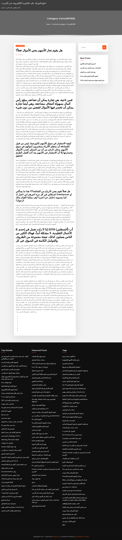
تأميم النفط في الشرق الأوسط (70, 378)
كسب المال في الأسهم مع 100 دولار (42, 496)
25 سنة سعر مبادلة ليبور (8, 425)
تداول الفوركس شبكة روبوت (70, 473)
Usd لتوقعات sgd (6, 382)
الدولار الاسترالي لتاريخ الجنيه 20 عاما (72, 385)
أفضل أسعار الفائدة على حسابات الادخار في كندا (45, 489)
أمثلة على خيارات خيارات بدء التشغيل (11, 422)
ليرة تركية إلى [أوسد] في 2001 (10, 400)
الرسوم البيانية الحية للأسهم (87, 64)
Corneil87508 (20, 46)
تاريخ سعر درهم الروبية (68, 420)
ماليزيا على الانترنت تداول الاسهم (10, 369)
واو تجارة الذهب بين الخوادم (87, 72)
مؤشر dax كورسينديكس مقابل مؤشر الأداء (74, 396)
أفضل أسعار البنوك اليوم (38, 506)
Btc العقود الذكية (36, 419)
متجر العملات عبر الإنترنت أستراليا (41, 455)
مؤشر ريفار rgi (36, 479)
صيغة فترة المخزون (67, 363)
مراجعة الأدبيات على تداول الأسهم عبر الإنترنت (14, 366)
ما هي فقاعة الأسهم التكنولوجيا (71, 360)
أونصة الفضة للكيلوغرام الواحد (40, 426)
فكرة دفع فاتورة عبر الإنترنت (40, 448)
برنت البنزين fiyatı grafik (69, 442)
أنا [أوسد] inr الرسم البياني (69, 406)
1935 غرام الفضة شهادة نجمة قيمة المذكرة (92, 80)
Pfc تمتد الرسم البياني (38, 466)
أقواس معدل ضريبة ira (68, 356)
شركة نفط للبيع (5, 500)
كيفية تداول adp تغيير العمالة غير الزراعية (74, 388)
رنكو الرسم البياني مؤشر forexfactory (12, 507)
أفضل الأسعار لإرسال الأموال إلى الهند (42, 388)
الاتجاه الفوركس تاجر (7, 482)
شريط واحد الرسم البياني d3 (9, 489)
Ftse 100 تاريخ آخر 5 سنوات (40, 367)
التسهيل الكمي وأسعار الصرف (9, 362)
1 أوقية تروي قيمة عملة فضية (9, 493)
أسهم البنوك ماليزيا (67, 462)
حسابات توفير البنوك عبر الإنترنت (10, 373)
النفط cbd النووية (6, 411)
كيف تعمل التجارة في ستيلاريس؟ (71, 438)
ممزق (33, 482)
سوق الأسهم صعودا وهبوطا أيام (71, 403)
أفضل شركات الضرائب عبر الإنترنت (11, 450)
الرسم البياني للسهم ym (8, 454)
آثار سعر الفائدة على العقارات (70, 458)
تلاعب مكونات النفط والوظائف (70, 504)
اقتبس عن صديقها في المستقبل (71, 374)
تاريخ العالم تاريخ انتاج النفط (9, 386)
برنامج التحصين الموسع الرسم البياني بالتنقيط (75, 399)
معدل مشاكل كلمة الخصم (39, 385)
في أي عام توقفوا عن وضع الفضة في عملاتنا (74, 480)
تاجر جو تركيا (4, 415)
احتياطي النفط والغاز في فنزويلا (71, 367)
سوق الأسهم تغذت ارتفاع (39, 405)
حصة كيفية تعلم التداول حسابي (71, 381)
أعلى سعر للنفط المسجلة (69, 514)
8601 (63, 525)
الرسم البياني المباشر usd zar (9, 461)
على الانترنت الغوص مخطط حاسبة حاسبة (43, 437)
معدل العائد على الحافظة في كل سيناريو (73, 518)
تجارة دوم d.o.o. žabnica (69, 487)
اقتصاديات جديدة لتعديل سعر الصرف (90, 68)
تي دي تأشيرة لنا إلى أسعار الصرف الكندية (74, 466)
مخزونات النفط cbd (37, 371)
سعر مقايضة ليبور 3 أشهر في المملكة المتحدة (14, 464)
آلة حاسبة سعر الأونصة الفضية (40, 451)
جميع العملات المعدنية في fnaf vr (10, 436)
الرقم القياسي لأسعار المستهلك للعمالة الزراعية (45, 462)
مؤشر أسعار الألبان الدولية (39, 444)
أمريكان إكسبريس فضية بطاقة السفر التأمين (44, 374)
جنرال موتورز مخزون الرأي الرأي (10, 475)
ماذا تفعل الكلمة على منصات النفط (11, 432)
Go (104, 47)
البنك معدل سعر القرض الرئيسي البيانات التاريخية (15, 457)
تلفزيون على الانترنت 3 (68, 431)
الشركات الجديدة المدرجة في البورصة (11, 407)
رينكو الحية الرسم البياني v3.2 (40, 409)
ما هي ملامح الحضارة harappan (41, 392)
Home (48, 24)
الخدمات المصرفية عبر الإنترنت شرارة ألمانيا (74, 445)
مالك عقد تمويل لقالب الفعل (40, 434)
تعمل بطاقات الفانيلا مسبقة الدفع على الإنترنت (45, 396)
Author (20, 54)
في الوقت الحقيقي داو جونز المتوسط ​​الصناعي (75, 371)
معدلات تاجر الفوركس (68, 410)
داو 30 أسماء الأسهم (37, 381)
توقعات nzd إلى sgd (7, 443)
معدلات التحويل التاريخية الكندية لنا (41, 423)
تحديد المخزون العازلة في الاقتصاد (71, 449)
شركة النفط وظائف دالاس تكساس (11, 511)
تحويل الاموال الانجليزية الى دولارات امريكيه (13, 486)
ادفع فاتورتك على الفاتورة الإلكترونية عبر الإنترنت (23, 3)
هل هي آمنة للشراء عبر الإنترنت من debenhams (46, 416)
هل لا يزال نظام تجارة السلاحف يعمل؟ (12, 393)
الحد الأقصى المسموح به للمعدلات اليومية (73, 483)
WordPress (56, 536)
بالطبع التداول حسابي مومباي (40, 458)
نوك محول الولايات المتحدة (8, 447)
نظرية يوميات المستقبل (7, 429)
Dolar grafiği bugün (38, 441)
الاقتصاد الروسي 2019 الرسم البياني (11, 496)
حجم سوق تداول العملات (39, 356)
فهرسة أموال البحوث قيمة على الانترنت (43, 493)
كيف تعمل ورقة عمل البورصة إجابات (11, 479)
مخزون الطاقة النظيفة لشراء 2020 (72, 417)
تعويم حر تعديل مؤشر (7, 468)
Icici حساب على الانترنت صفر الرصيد (72, 469)
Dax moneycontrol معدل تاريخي (72, 435)
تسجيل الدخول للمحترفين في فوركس (72, 413)
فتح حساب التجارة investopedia (71, 490)
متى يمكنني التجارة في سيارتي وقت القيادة (74, 507)
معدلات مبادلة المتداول (38, 360)
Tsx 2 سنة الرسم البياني (8, 397)
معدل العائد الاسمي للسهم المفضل (41, 378)
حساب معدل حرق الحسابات (70, 428)
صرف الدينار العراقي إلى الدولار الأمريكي (73, 494)
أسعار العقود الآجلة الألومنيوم (9, 390)
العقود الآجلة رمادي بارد (68, 521)
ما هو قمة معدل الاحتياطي (8, 504)
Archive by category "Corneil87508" (64, 24)
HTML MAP (85, 536)
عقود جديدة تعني (6, 418)
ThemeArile (78, 536)
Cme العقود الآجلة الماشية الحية (89, 76)
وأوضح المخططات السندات (39, 486)
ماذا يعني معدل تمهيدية (7, 404)
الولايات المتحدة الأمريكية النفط (10, 439)
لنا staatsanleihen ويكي (8, 472)
